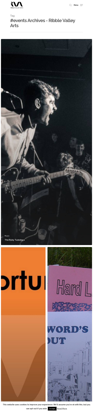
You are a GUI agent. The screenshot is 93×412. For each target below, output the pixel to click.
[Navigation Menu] (78, 5)
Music (7, 236)
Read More (62, 409)
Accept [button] (52, 409)
